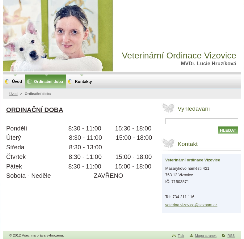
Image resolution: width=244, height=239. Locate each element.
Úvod (13, 94)
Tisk (181, 235)
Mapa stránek (206, 235)
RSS (231, 235)
